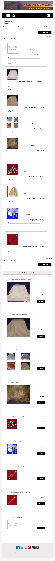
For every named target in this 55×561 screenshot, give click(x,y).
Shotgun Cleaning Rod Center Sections (21, 492)
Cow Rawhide (39, 150)
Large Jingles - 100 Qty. (36, 177)
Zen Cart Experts (38, 552)
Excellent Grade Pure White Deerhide (31, 81)
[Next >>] (49, 36)
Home (4, 21)
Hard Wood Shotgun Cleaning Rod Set (31, 246)
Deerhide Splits (39, 129)
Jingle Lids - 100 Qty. (37, 220)
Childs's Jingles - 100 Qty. (35, 198)
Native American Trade (26, 552)
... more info (10, 110)
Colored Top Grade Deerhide (34, 107)
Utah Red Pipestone (16, 517)
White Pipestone (38, 55)
